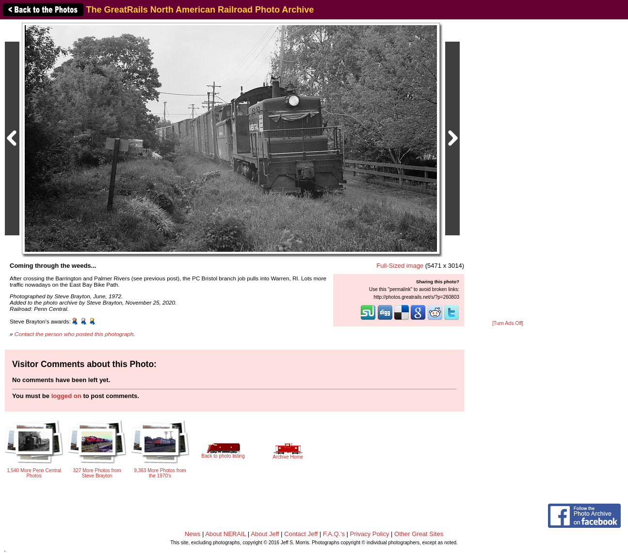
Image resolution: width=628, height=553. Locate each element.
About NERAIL (225, 534)
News (193, 534)
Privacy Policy (369, 534)
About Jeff (265, 534)
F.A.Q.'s (334, 534)
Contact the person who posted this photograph (74, 334)
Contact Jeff (301, 534)
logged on (66, 395)
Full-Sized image (399, 265)
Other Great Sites (418, 534)
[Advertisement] (508, 170)
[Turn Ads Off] (507, 323)
